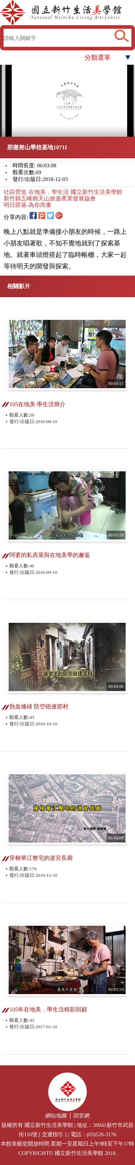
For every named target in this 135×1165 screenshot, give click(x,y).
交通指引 (52, 1134)
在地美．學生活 (48, 192)
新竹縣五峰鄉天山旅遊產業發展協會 (50, 198)
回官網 (81, 1116)
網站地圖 (56, 1116)
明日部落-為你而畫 (27, 205)
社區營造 (15, 192)
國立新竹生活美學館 (96, 192)
